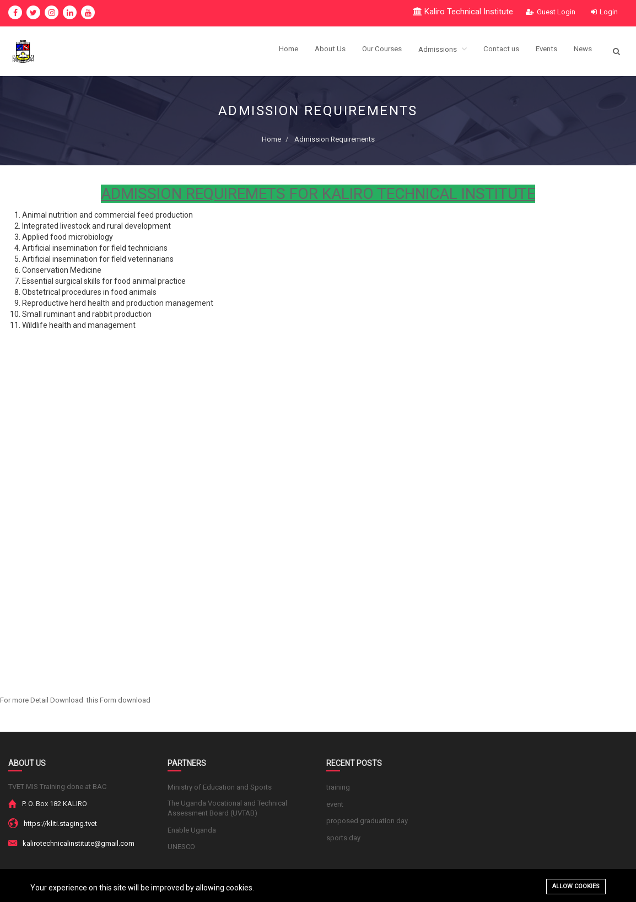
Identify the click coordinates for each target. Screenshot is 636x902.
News (582, 51)
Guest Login (550, 12)
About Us (319, 51)
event (334, 804)
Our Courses (373, 51)
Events (544, 51)
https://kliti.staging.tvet (60, 823)
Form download (125, 700)
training (338, 787)
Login (604, 12)
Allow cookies (576, 886)
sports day (343, 838)
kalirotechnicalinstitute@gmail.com (78, 843)
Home (276, 51)
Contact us (497, 51)
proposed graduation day (367, 821)
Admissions (436, 51)
